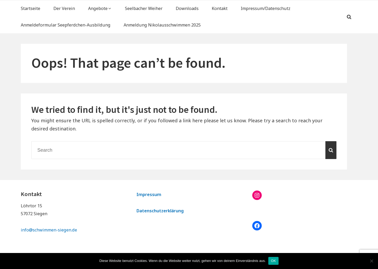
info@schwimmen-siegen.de (49, 230)
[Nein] (371, 260)
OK (273, 261)
